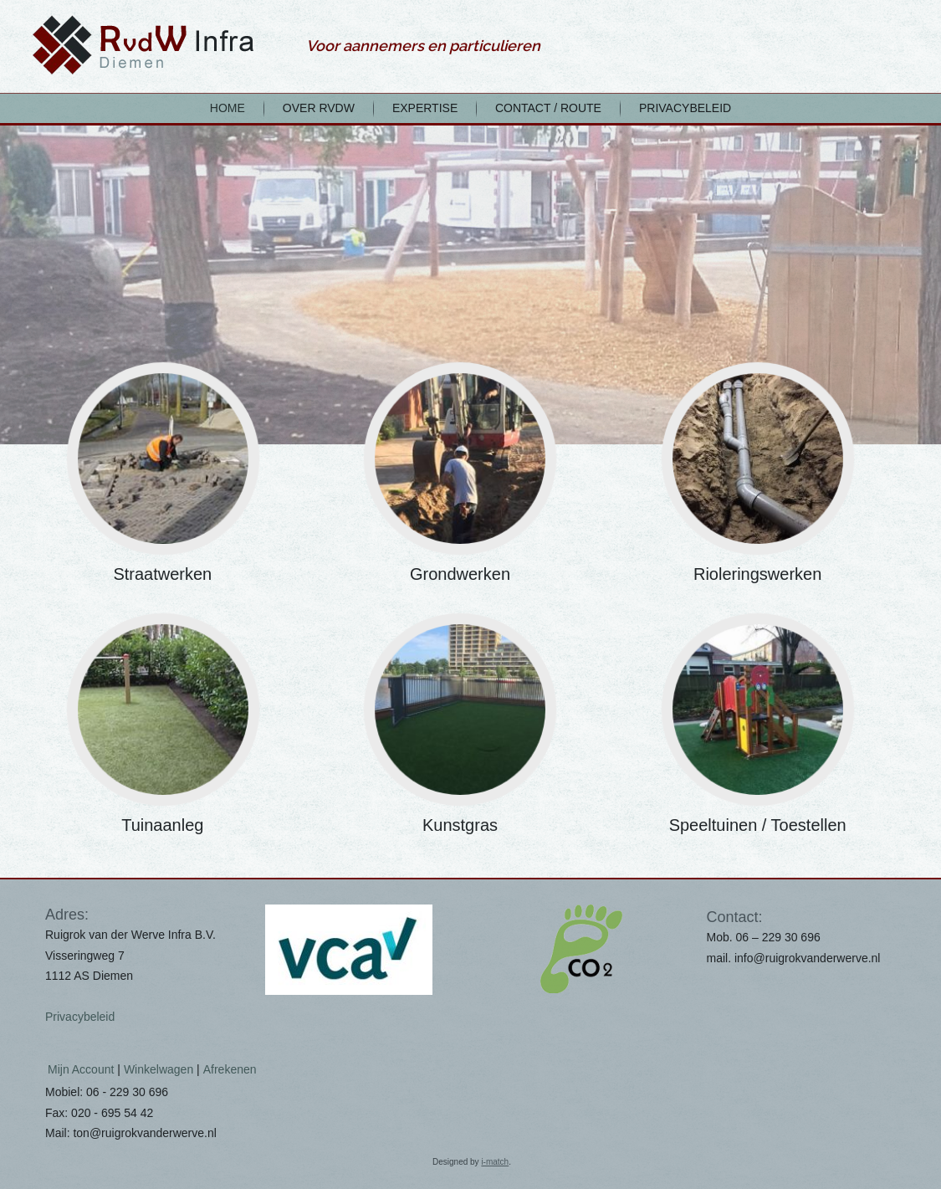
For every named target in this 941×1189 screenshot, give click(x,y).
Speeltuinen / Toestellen (757, 825)
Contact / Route (548, 108)
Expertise (425, 108)
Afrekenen (230, 1069)
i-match (495, 1161)
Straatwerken (162, 574)
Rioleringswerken (757, 574)
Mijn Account (81, 1069)
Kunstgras (460, 825)
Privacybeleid (685, 108)
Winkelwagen (158, 1069)
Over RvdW (319, 108)
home (227, 108)
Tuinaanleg (162, 825)
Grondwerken (460, 574)
